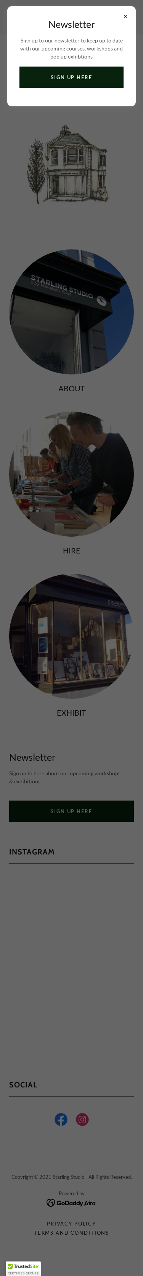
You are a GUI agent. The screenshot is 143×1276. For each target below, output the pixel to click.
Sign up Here (71, 77)
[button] (23, 1268)
